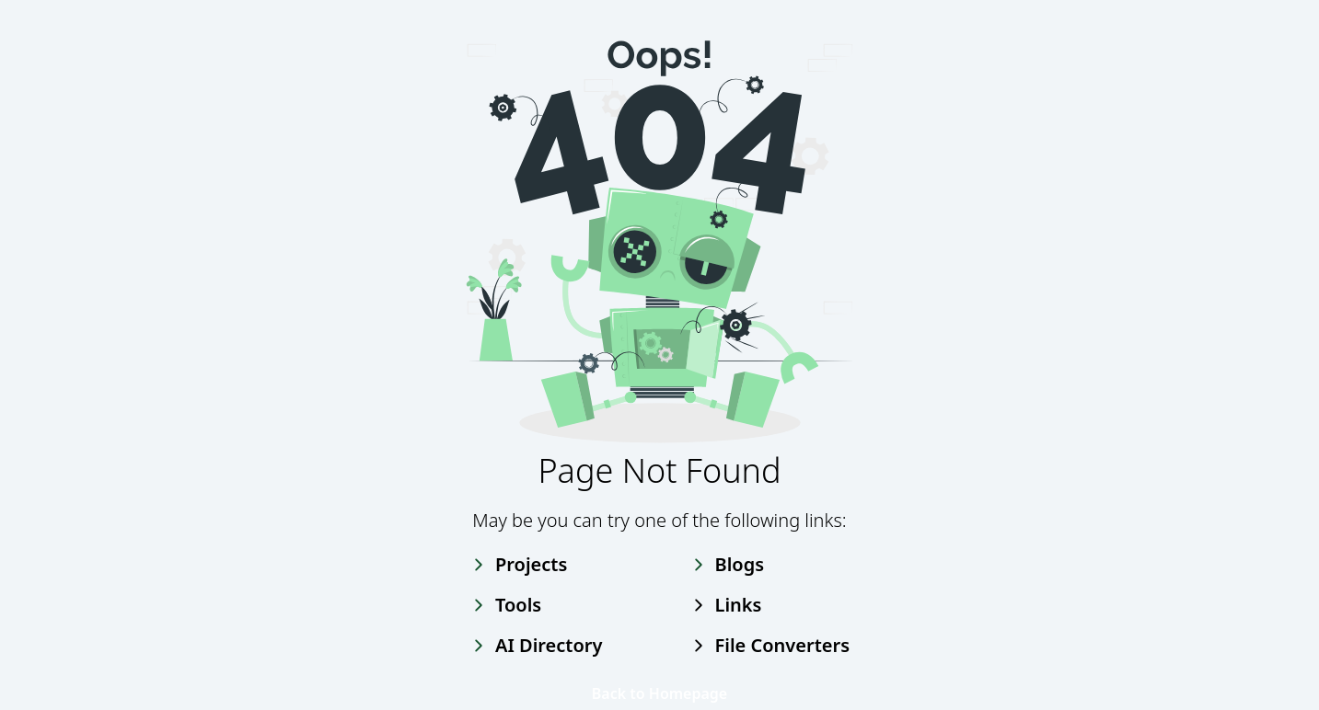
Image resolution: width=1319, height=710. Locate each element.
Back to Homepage (659, 693)
